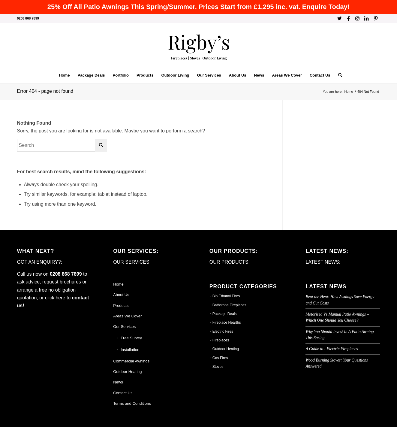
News (118, 382)
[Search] (338, 75)
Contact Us (122, 393)
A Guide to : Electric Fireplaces (331, 349)
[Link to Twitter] (339, 18)
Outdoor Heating (127, 371)
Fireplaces (220, 340)
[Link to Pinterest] (375, 18)
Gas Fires (220, 358)
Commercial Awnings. (132, 361)
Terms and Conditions (132, 403)
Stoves (218, 367)
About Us (121, 294)
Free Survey (131, 338)
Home (118, 284)
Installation (130, 349)
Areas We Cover (127, 316)
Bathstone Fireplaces (229, 305)
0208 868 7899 (66, 274)
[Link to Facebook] (348, 18)
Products (120, 305)
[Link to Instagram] (357, 18)
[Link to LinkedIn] (366, 18)
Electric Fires (222, 331)
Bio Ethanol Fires (226, 296)
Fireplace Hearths (226, 322)
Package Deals (224, 314)
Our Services (124, 326)
